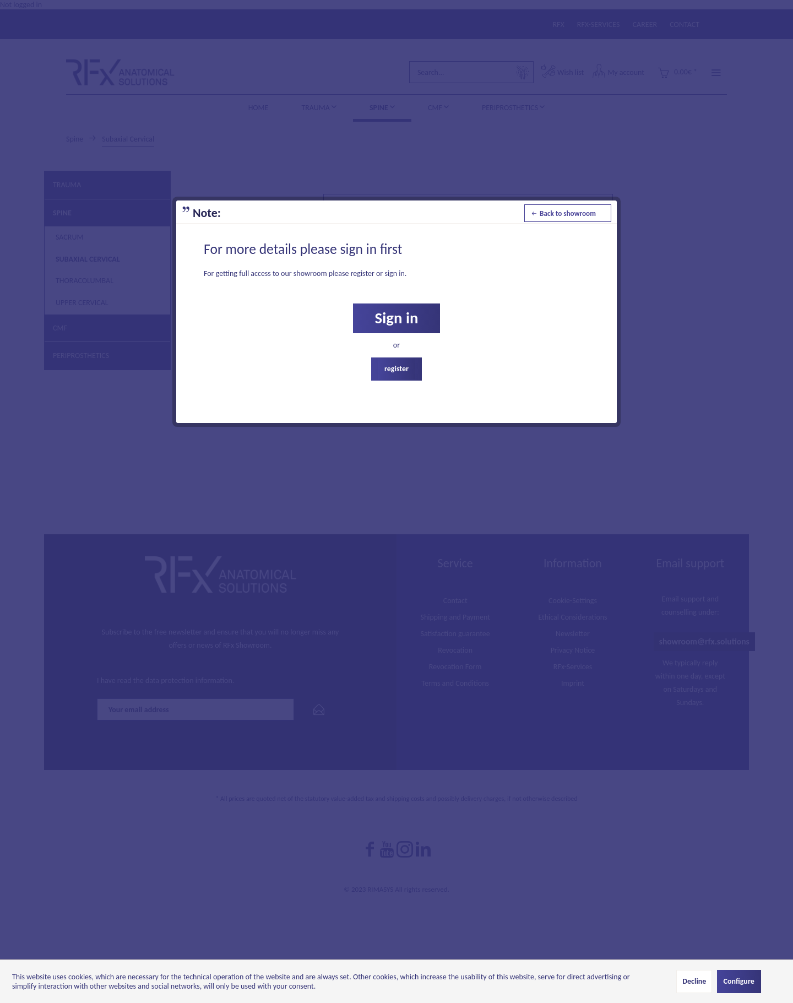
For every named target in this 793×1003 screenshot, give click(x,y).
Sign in (397, 318)
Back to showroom (563, 211)
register (396, 368)
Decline (694, 981)
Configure (739, 981)
